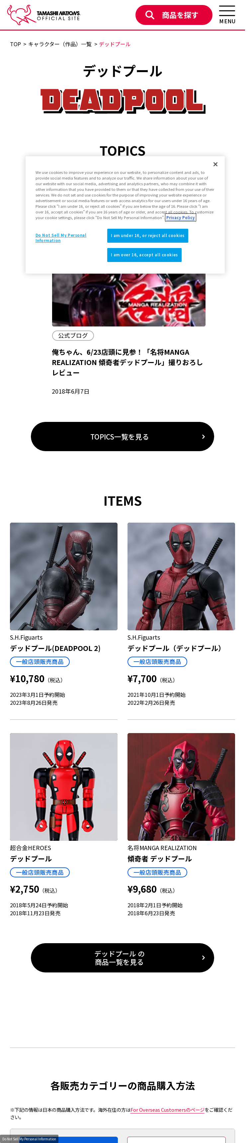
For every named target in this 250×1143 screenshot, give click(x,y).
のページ (167, 1109)
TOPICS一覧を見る (119, 437)
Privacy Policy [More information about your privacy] (180, 217)
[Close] (215, 164)
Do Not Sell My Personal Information (29, 1138)
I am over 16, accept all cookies (144, 254)
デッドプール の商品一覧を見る (119, 958)
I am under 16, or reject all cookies (148, 235)
